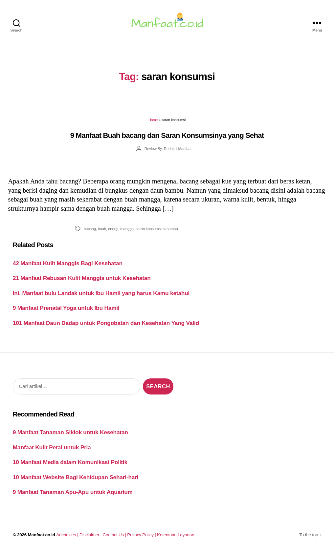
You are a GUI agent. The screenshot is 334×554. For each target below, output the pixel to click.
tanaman (171, 230)
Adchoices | (67, 536)
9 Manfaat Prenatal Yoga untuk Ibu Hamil (66, 310)
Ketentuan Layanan (175, 536)
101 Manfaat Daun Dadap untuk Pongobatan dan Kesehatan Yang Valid (106, 324)
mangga (127, 230)
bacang (90, 230)
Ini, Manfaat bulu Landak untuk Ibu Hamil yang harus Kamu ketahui (101, 294)
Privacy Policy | (142, 536)
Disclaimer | (91, 536)
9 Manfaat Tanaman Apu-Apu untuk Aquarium (73, 494)
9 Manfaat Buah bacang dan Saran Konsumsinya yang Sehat (167, 137)
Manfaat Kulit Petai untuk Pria (52, 449)
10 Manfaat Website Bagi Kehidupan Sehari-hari (76, 479)
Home (153, 122)
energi (113, 230)
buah (102, 230)
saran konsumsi (149, 230)
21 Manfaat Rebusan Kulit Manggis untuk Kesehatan (82, 280)
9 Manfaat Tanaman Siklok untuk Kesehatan (70, 434)
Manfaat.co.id (41, 536)
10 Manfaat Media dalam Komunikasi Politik (70, 464)
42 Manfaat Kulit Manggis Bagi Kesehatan (67, 265)
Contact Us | (115, 536)
